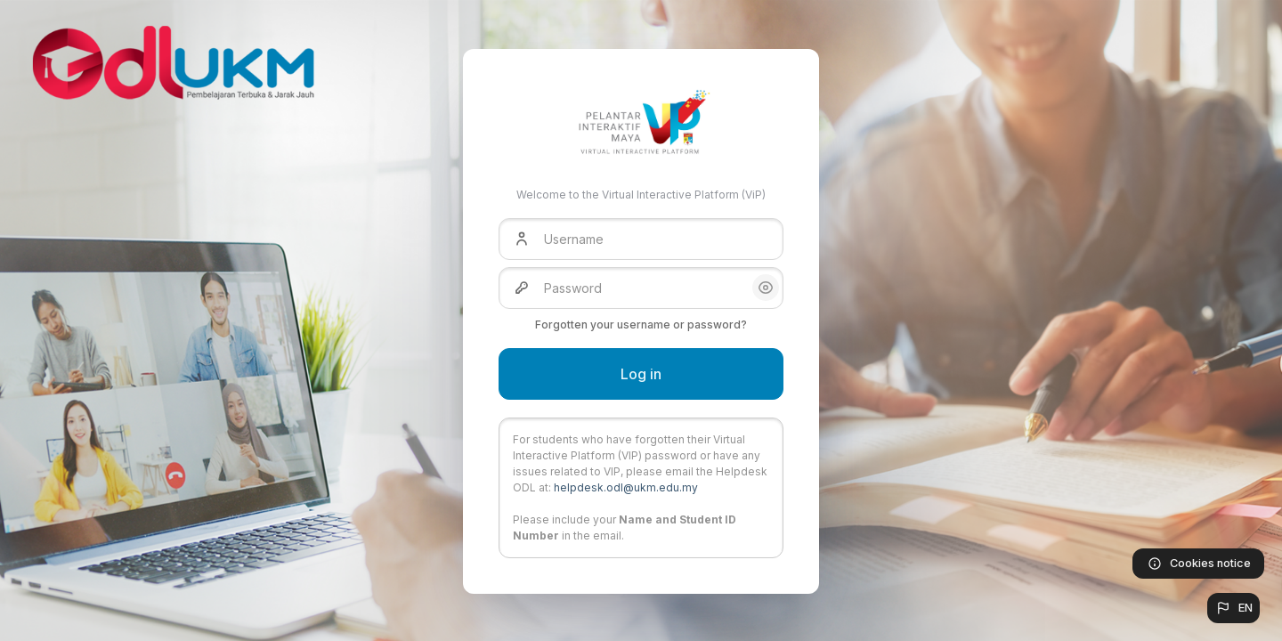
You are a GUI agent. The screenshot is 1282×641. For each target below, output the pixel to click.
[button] (1233, 608)
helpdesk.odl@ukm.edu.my (626, 487)
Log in (641, 374)
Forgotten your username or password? (641, 324)
